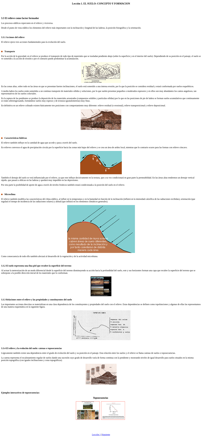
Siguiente (106, 434)
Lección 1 (96, 434)
